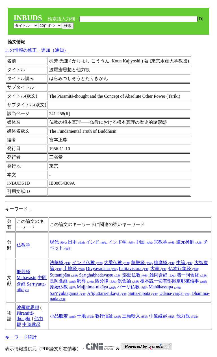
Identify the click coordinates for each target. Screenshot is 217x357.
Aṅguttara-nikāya (107, 293)
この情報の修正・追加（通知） (36, 50)
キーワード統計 (21, 337)
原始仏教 (63, 286)
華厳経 (142, 262)
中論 (184, 262)
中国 (144, 242)
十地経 (74, 268)
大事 (158, 268)
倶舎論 (128, 280)
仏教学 (23, 245)
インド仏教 (87, 262)
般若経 (23, 271)
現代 (58, 242)
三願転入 (135, 316)
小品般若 (63, 316)
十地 (85, 316)
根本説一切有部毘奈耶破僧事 (173, 280)
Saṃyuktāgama (68, 293)
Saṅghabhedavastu (100, 275)
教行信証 (108, 316)
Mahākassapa (165, 286)
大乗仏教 (117, 262)
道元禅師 (189, 242)
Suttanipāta (64, 275)
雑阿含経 (162, 275)
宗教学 (164, 242)
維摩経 (164, 262)
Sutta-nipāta (143, 293)
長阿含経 (63, 280)
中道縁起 (31, 324)
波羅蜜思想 (28, 307)
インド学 (121, 242)
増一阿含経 (192, 275)
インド (96, 242)
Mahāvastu (26, 277)
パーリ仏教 (132, 286)
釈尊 (85, 280)
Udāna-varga (174, 293)
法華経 (60, 262)
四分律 (105, 280)
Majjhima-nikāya (96, 286)
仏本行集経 (183, 268)
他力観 (187, 316)
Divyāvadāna (102, 268)
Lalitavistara (134, 268)
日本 (76, 242)
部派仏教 (135, 275)
